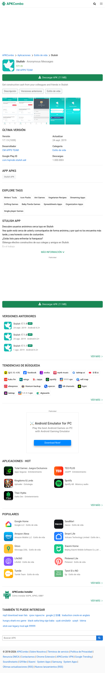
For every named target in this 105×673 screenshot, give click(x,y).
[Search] (99, 638)
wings (24, 379)
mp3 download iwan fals (15, 615)
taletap (9, 393)
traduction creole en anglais (76, 615)
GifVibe (23, 661)
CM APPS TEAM (24, 70)
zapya (37, 379)
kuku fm (10, 379)
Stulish (20, 61)
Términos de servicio (58, 651)
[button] (95, 3)
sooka (45, 372)
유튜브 (93, 372)
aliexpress (11, 386)
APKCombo (8, 55)
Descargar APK (52, 77)
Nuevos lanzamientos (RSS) (49, 667)
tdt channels (66, 386)
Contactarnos (28, 656)
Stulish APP (11, 220)
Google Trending (83, 656)
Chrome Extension (45, 656)
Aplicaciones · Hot (16, 461)
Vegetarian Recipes (57, 197)
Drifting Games (11, 204)
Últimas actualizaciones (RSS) (18, 667)
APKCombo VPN (65, 656)
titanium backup (31, 386)
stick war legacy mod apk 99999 (19, 626)
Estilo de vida (53, 91)
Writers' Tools (10, 197)
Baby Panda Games (31, 204)
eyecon (49, 386)
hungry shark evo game (14, 620)
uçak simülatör (63, 620)
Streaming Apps (77, 197)
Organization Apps (74, 204)
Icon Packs (25, 197)
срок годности (36, 615)
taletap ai (78, 372)
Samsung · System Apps (64, 661)
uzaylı (75, 620)
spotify (51, 379)
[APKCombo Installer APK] (52, 593)
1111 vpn (66, 379)
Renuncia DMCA (11, 656)
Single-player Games (13, 211)
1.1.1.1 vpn (25, 393)
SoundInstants (10, 661)
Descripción (10, 91)
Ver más (95, 356)
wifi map (82, 379)
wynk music (60, 372)
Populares (10, 514)
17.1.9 (9, 140)
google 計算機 (53, 615)
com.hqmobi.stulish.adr (14, 160)
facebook (29, 372)
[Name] (49, 638)
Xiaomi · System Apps (39, 661)
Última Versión (13, 130)
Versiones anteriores (31, 91)
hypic (82, 386)
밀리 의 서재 (12, 372)
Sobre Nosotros (38, 651)
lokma (83, 620)
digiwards (43, 393)
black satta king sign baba (41, 620)
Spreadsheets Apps (53, 204)
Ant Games (39, 197)
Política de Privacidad (81, 651)
